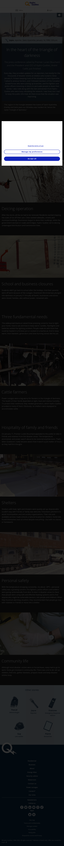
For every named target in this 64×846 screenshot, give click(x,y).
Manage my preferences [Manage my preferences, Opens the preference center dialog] (32, 152)
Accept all (32, 159)
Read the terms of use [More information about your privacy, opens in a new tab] (35, 146)
